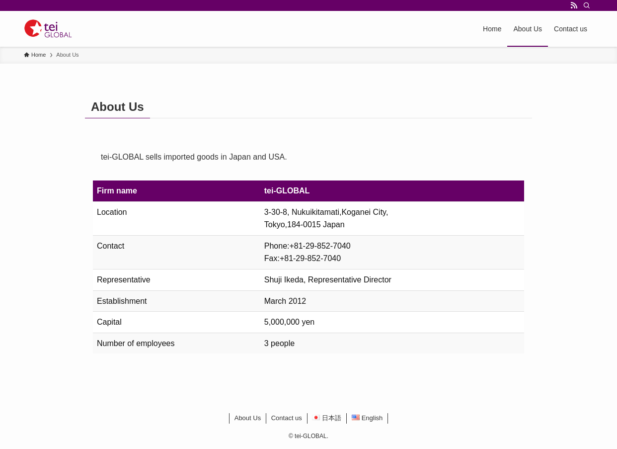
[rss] (573, 5)
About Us (247, 418)
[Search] (586, 5)
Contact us (286, 418)
